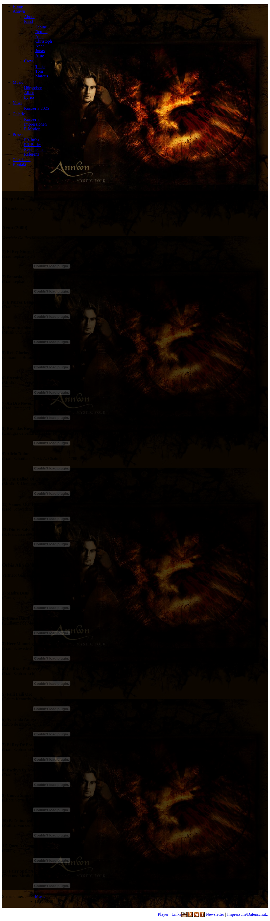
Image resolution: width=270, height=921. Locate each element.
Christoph (43, 41)
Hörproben (33, 88)
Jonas (40, 50)
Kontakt (19, 164)
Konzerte (32, 119)
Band (28, 21)
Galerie (19, 114)
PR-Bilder (32, 144)
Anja (39, 36)
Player (163, 914)
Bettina (41, 31)
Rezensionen (35, 149)
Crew (28, 61)
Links (176, 914)
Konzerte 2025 (36, 108)
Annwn (19, 11)
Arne (39, 55)
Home (18, 6)
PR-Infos (31, 140)
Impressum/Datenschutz (247, 914)
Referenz (31, 154)
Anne (40, 46)
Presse (18, 134)
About (29, 16)
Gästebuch (22, 159)
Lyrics (29, 97)
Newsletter (215, 914)
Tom (39, 71)
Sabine (41, 27)
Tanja (40, 66)
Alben (29, 92)
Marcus (41, 76)
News (17, 103)
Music (18, 82)
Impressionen (35, 124)
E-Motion (32, 129)
